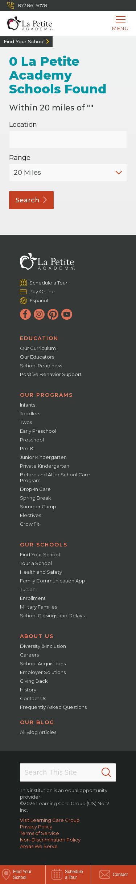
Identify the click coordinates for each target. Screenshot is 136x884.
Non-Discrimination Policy (50, 840)
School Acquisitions (43, 663)
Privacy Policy (36, 826)
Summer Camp (38, 506)
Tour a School (36, 563)
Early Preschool (38, 431)
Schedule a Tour (48, 282)
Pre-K (26, 448)
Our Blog (37, 722)
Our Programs (46, 395)
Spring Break (35, 498)
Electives (30, 515)
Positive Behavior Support (51, 374)
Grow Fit (30, 524)
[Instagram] (39, 314)
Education (39, 338)
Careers (29, 655)
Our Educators (37, 357)
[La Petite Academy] (26, 23)
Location (23, 125)
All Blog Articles (38, 732)
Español (39, 300)
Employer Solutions (43, 672)
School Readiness (41, 365)
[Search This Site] (68, 772)
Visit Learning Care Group (50, 820)
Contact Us (33, 698)
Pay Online (42, 291)
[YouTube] (66, 314)
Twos (26, 422)
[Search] (106, 772)
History (28, 690)
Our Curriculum (38, 348)
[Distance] (68, 173)
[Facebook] (25, 314)
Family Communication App (52, 581)
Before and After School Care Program (55, 477)
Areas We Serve (39, 846)
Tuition (28, 589)
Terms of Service (39, 833)
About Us (37, 636)
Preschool (32, 440)
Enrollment (33, 598)
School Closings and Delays (52, 615)
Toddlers (30, 413)
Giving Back (34, 681)
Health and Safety (41, 572)
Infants (27, 405)
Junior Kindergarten (43, 457)
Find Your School (24, 41)
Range (19, 158)
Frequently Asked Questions (53, 707)
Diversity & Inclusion (43, 646)
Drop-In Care (35, 489)
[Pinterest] (53, 314)
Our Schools (43, 544)
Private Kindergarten (44, 466)
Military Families (38, 607)
